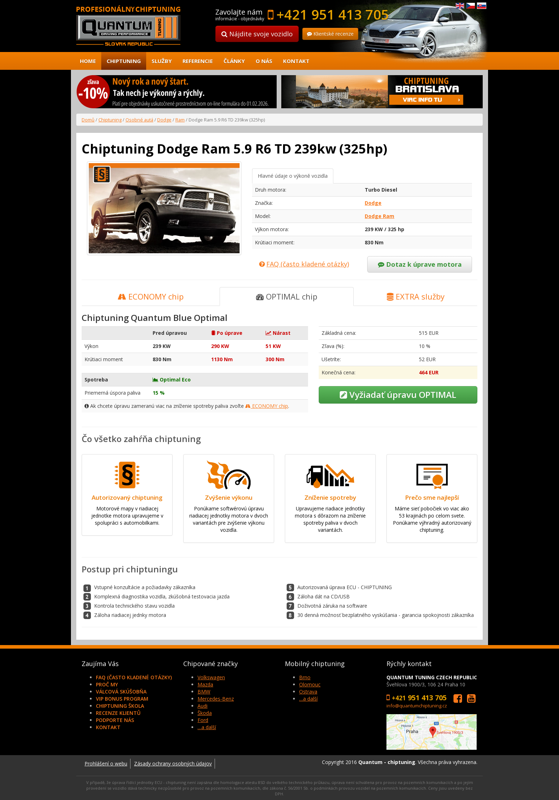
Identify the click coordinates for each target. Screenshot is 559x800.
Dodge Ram (379, 216)
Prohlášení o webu (105, 763)
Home (88, 60)
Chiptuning (124, 60)
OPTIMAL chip (286, 296)
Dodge (164, 119)
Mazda (205, 684)
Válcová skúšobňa (121, 691)
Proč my (107, 684)
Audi (202, 705)
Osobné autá (139, 119)
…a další (207, 727)
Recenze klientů (118, 713)
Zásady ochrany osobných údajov (173, 763)
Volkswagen (211, 677)
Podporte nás (115, 720)
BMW (204, 691)
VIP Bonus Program (122, 698)
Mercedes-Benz (216, 698)
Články (234, 60)
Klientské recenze (330, 33)
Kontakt (296, 60)
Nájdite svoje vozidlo (257, 34)
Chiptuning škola (120, 705)
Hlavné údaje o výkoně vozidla (293, 175)
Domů (88, 119)
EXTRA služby (416, 296)
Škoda (205, 713)
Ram (180, 119)
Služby (162, 60)
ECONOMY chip (151, 296)
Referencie (198, 60)
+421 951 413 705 (332, 14)
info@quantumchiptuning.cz (416, 705)
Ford (203, 720)
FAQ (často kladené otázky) (134, 677)
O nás (264, 60)
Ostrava (308, 691)
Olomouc (309, 684)
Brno (305, 677)
